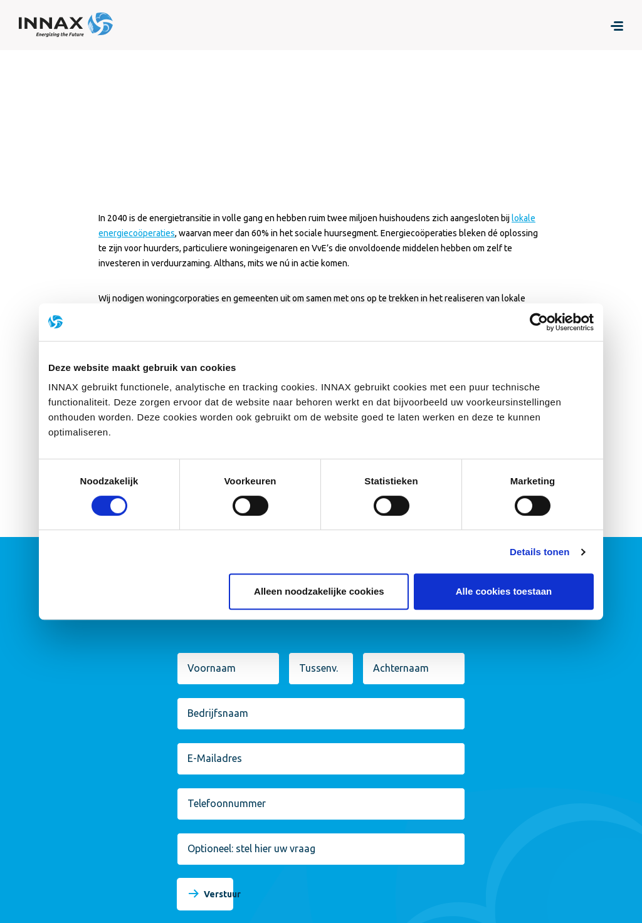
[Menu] (616, 25)
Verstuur (222, 894)
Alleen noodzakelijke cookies (319, 591)
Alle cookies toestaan (504, 591)
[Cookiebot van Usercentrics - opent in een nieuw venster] (539, 322)
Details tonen (539, 551)
